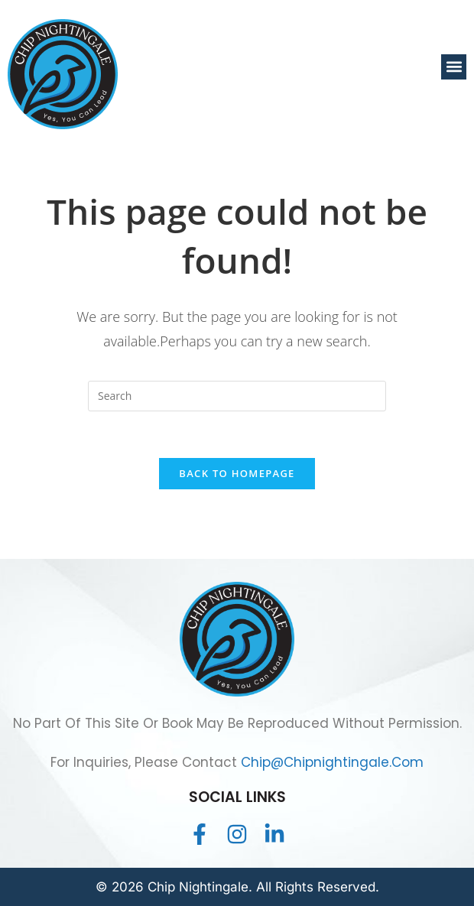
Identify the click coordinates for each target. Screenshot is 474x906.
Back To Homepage (236, 473)
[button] (453, 67)
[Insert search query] (237, 396)
